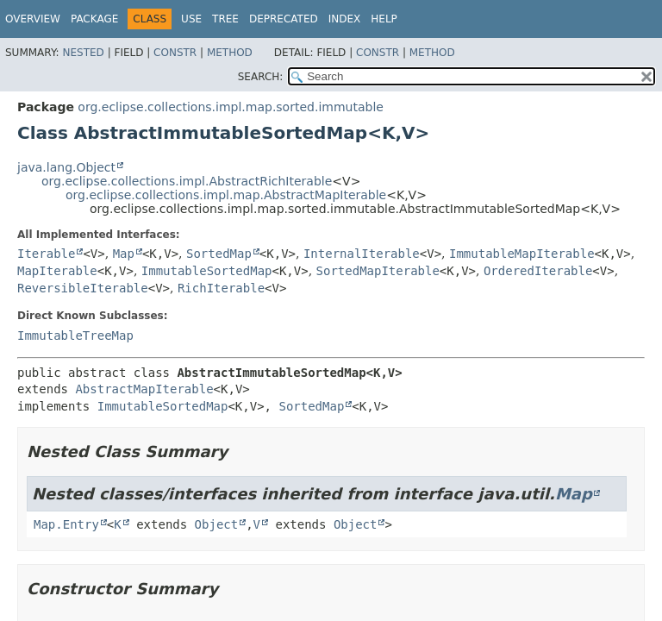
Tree (225, 19)
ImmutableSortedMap (206, 271)
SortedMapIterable (378, 271)
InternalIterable (361, 253)
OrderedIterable (538, 271)
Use (191, 19)
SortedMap (219, 253)
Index (344, 19)
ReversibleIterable (82, 288)
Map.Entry (66, 524)
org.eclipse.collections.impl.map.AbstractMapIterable (226, 195)
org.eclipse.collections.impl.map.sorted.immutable (231, 107)
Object (217, 524)
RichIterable (221, 288)
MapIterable (57, 271)
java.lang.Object (66, 167)
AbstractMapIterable (144, 389)
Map (123, 253)
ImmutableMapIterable (522, 253)
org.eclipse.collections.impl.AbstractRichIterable (186, 181)
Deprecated (283, 19)
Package (94, 19)
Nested (82, 53)
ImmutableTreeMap (75, 335)
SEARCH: (261, 77)
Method (230, 53)
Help (384, 19)
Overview (32, 19)
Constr (175, 53)
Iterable (46, 253)
